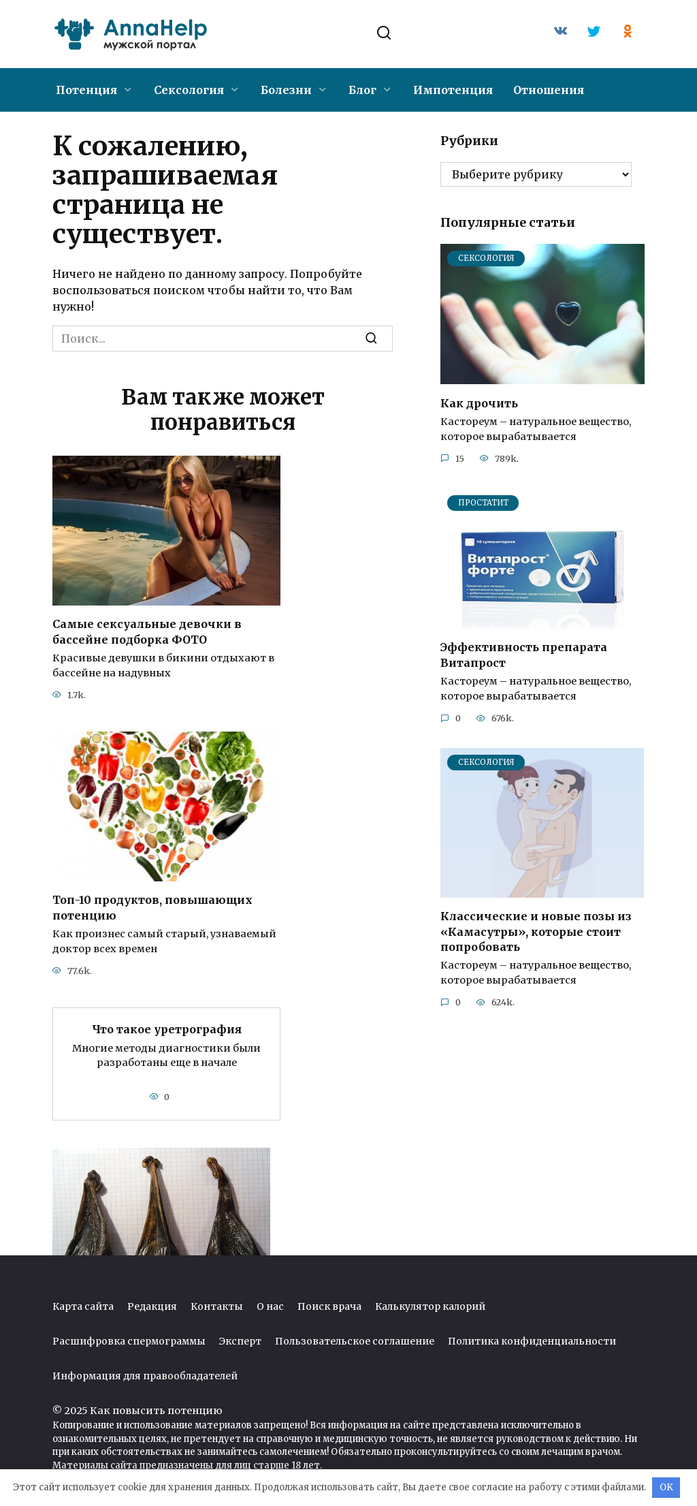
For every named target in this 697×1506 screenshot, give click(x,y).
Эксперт (240, 1341)
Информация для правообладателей (145, 1376)
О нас (270, 1306)
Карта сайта (83, 1306)
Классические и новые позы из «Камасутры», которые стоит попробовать (536, 931)
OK (666, 1487)
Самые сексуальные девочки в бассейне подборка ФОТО (147, 631)
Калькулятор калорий (430, 1306)
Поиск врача (329, 1306)
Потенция (86, 90)
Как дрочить (479, 402)
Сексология (189, 90)
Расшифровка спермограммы (129, 1341)
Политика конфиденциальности (532, 1341)
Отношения (548, 90)
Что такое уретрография (167, 1029)
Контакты (217, 1306)
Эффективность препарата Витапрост (523, 654)
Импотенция (453, 90)
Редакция (152, 1306)
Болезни (286, 90)
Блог (362, 90)
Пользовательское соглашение (354, 1341)
